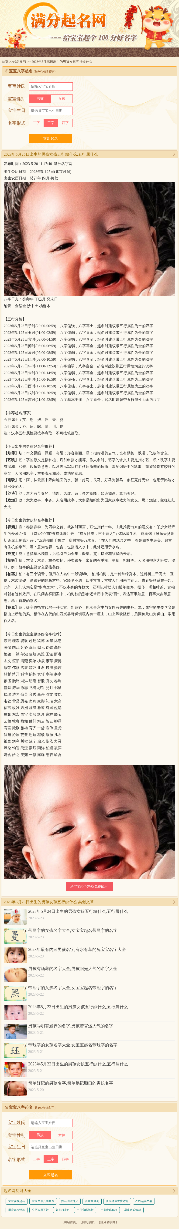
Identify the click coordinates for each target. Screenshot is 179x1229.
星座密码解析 (132, 1210)
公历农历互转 (40, 1210)
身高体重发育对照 (117, 1201)
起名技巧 (19, 62)
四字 (65, 123)
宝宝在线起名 (16, 1201)
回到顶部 (88, 1222)
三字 (50, 123)
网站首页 (70, 1222)
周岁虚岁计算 (16, 1210)
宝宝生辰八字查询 (43, 1201)
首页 (5, 62)
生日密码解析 (85, 1210)
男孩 (40, 99)
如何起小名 (63, 1210)
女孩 (61, 99)
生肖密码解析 (108, 1210)
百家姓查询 (92, 1201)
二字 (36, 123)
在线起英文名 (143, 1201)
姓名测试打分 (69, 1201)
